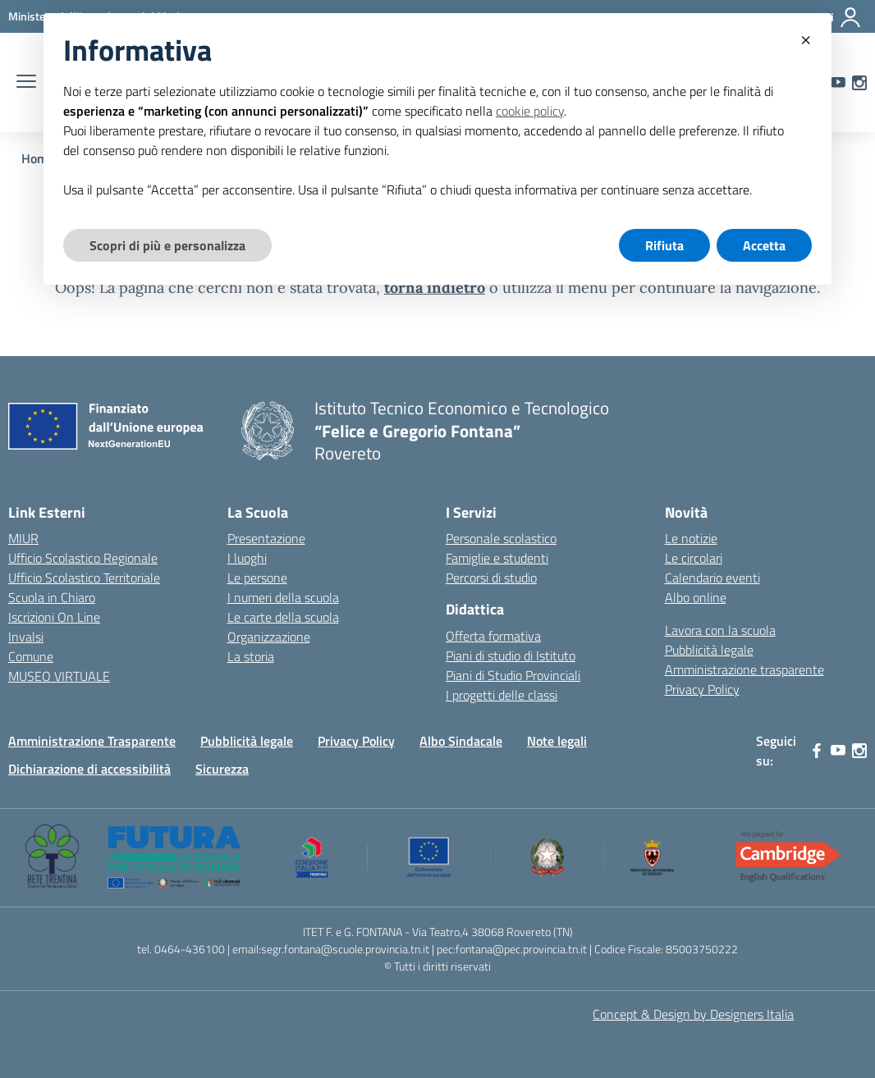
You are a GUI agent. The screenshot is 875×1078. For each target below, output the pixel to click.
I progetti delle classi (501, 695)
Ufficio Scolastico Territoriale (84, 577)
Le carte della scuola (283, 617)
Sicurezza (222, 769)
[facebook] (816, 750)
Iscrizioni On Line (54, 617)
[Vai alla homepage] (267, 430)
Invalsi (26, 636)
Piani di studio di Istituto (510, 655)
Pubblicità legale (709, 650)
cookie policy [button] (530, 111)
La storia (250, 656)
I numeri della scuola (283, 597)
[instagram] (859, 82)
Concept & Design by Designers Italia (693, 1014)
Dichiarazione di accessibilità (89, 769)
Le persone (257, 577)
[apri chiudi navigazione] (26, 83)
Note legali (557, 741)
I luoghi (247, 558)
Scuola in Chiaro (51, 597)
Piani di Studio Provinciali (513, 675)
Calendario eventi (712, 577)
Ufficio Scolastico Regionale (83, 558)
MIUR (23, 538)
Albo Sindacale (460, 741)
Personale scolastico (501, 538)
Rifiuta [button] (664, 245)
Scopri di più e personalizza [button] (167, 245)
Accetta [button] (764, 245)
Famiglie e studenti (497, 558)
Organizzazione (268, 636)
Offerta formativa (493, 636)
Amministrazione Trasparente (92, 741)
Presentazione (266, 538)
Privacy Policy (702, 689)
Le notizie (691, 538)
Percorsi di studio (491, 577)
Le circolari (693, 558)
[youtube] (838, 750)
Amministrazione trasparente (744, 669)
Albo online (695, 597)
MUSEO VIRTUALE (59, 676)
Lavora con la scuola (720, 630)
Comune (30, 656)
